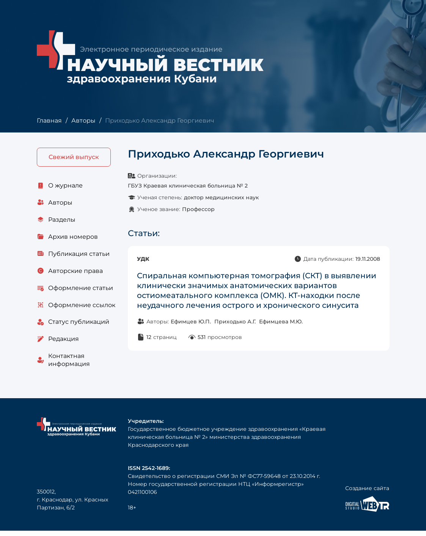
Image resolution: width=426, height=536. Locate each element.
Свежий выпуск (74, 157)
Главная (49, 120)
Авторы (83, 120)
